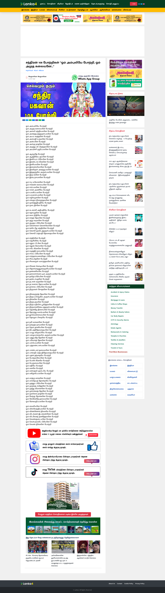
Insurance (113, 299)
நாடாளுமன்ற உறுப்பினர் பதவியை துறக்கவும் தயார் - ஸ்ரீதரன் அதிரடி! (120, 189)
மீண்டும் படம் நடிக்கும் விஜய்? (118, 233)
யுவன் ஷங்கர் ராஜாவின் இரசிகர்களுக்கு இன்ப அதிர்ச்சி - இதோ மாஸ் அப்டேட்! (118, 222)
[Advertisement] (82, 44)
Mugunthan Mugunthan (37, 79)
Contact (119, 583)
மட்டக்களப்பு (132, 385)
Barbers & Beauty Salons (119, 315)
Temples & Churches (117, 339)
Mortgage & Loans (117, 303)
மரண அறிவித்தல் (82, 3)
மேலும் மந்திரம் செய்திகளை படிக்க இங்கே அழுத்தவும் (63, 517)
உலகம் (42, 9)
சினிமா (62, 9)
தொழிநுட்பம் (83, 9)
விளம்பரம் (127, 9)
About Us (112, 583)
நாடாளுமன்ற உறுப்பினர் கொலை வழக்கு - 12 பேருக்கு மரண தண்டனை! (120, 141)
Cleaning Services (116, 347)
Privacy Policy (139, 583)
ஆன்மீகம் (94, 9)
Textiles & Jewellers (117, 343)
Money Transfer (116, 311)
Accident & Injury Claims (119, 295)
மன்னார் (113, 397)
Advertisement (63, 484)
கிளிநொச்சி (132, 379)
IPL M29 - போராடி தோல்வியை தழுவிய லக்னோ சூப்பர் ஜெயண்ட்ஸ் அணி (37, 561)
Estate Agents (115, 331)
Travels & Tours (115, 351)
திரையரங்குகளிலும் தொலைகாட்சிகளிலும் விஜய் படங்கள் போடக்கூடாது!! (120, 257)
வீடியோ (60, 3)
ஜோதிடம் (69, 3)
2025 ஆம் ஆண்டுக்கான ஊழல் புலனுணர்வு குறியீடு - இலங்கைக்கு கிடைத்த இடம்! (120, 167)
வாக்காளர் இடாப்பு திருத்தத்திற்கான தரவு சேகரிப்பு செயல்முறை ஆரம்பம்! (118, 154)
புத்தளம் (130, 391)
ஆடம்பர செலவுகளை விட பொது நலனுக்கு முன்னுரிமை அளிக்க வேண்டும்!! (119, 202)
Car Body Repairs (116, 319)
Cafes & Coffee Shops (118, 307)
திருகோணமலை (117, 391)
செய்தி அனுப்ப (112, 3)
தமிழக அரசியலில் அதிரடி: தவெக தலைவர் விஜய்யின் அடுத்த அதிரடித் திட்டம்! (120, 268)
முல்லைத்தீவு (115, 385)
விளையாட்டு (52, 9)
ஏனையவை (116, 9)
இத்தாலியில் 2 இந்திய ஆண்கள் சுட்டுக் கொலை (86, 559)
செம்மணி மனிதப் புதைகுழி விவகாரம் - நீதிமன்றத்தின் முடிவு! (120, 178)
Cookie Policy (128, 583)
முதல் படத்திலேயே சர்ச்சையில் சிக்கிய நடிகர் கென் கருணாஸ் (119, 279)
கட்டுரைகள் (71, 9)
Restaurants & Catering (118, 335)
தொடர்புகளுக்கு (97, 3)
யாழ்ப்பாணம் (115, 379)
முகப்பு (42, 3)
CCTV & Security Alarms (119, 323)
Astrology (113, 327)
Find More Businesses (118, 355)
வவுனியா (131, 397)
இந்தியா (34, 9)
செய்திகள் (51, 3)
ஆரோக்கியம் (104, 9)
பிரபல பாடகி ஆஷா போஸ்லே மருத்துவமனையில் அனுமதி (120, 246)
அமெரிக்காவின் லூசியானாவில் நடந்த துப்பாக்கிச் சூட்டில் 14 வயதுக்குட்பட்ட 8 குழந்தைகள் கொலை (62, 563)
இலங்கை (25, 9)
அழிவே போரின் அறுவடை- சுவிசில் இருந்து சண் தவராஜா (123, 123)
